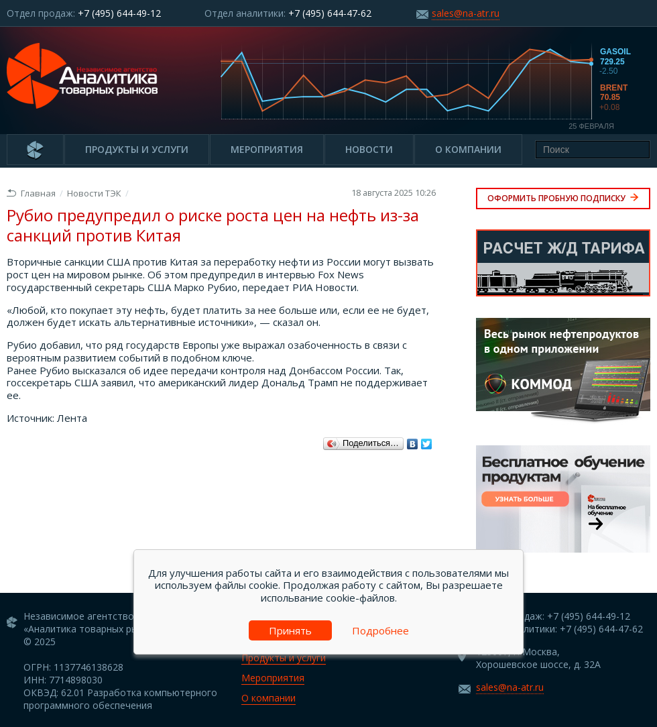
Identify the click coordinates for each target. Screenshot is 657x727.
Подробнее (380, 630)
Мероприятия (267, 149)
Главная (31, 193)
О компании (468, 149)
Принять (290, 630)
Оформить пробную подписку (563, 198)
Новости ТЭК (94, 193)
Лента (72, 418)
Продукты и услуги (136, 149)
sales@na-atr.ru (465, 13)
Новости (369, 149)
